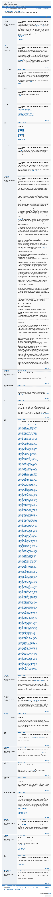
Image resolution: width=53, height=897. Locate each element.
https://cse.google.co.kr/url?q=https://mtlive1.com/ (27, 511)
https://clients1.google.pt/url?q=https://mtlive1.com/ (27, 481)
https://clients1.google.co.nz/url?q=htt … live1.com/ (27, 521)
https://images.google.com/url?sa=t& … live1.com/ (27, 470)
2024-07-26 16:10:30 (22, 370)
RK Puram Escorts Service (31, 770)
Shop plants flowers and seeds (33, 700)
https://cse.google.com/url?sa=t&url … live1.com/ (27, 542)
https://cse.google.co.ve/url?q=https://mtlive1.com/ (27, 534)
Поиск (15, 6)
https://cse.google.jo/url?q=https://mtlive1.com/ (26, 633)
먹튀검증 (20, 95)
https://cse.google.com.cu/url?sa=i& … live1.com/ (27, 637)
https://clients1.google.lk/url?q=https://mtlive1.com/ (27, 596)
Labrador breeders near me (39, 680)
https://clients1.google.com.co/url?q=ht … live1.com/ (27, 494)
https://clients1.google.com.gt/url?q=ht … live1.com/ (27, 655)
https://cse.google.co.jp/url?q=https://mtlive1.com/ (27, 429)
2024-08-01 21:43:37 (22, 732)
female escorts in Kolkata (39, 25)
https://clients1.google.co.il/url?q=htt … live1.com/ (27, 527)
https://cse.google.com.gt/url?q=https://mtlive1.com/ (27, 657)
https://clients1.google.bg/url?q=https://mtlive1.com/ (27, 537)
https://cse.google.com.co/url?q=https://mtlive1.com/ (27, 495)
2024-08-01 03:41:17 (22, 419)
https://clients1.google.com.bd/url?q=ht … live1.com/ (27, 613)
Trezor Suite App (21, 139)
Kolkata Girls (20, 39)
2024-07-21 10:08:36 (22, 18)
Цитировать (47, 42)
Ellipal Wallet (20, 150)
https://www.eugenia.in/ (22, 808)
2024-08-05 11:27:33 (22, 762)
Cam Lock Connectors (45, 413)
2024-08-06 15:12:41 (22, 835)
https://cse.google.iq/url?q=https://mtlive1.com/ (26, 667)
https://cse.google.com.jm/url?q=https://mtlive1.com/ (27, 648)
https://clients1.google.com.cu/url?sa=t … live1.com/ (27, 638)
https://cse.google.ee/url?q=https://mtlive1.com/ (27, 577)
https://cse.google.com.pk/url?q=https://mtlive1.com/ (27, 572)
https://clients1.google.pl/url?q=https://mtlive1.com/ (27, 448)
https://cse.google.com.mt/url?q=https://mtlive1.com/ (27, 612)
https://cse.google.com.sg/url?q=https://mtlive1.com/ (27, 509)
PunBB (49, 893)
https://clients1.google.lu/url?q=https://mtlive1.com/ (27, 591)
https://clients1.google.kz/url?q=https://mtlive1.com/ (27, 617)
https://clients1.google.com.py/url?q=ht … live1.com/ (27, 660)
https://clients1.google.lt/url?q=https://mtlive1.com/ (27, 555)
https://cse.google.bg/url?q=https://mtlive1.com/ (27, 539)
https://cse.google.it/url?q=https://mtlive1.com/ (26, 440)
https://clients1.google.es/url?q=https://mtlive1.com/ (27, 427)
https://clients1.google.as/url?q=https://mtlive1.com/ (27, 631)
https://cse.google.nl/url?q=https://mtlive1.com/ (26, 442)
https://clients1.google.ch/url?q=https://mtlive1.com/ (27, 480)
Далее (37, 15)
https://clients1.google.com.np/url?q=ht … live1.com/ (27, 644)
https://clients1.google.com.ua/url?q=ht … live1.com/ (27, 463)
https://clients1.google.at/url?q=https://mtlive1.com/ (27, 499)
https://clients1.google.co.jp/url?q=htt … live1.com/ (27, 430)
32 (17, 15)
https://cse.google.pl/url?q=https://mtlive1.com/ (26, 449)
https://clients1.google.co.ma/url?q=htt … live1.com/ (27, 619)
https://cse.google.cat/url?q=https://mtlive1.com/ (27, 668)
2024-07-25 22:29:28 (22, 176)
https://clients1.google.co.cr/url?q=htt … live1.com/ (27, 588)
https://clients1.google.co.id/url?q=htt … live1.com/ (27, 454)
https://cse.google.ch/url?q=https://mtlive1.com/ (26, 479)
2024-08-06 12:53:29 (22, 777)
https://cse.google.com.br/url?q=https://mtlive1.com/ (27, 432)
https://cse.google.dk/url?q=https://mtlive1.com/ (26, 504)
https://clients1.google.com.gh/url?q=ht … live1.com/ (27, 664)
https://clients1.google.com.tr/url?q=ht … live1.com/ (27, 496)
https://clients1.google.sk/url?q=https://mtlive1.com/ (27, 536)
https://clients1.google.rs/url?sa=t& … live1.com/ (27, 565)
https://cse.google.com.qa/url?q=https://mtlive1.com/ (27, 652)
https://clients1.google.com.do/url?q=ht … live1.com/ (27, 581)
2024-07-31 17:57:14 (22, 400)
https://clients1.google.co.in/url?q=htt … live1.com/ (27, 450)
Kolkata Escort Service (22, 36)
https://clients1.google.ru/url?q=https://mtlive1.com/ (27, 447)
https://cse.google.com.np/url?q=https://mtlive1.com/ (27, 643)
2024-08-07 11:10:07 (22, 870)
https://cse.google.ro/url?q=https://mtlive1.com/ (26, 484)
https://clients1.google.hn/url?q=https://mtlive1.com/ (27, 627)
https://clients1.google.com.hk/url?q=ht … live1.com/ (27, 547)
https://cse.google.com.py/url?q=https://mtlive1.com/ (27, 662)
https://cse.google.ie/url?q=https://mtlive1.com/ (26, 519)
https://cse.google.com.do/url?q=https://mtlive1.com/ (27, 580)
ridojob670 (6, 45)
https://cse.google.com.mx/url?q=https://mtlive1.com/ (28, 460)
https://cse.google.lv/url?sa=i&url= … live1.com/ (27, 561)
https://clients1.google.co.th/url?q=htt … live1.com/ (27, 473)
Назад (9, 15)
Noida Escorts (20, 845)
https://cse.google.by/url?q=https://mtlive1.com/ (26, 571)
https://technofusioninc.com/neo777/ (24, 110)
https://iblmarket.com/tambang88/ (24, 109)
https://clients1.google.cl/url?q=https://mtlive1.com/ (27, 491)
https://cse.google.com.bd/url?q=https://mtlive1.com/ (27, 614)
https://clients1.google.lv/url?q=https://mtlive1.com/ (27, 560)
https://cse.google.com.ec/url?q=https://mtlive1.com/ (27, 576)
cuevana (26, 77)
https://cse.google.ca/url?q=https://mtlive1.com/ (26, 443)
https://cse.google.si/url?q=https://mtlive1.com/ (26, 568)
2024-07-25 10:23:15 (22, 122)
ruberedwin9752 (7, 870)
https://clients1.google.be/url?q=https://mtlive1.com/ (27, 475)
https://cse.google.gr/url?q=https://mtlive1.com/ (26, 486)
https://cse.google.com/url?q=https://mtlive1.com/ (27, 545)
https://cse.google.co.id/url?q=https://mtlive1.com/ (27, 453)
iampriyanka (6, 747)
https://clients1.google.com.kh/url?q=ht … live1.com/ (27, 622)
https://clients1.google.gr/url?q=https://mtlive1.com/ (27, 488)
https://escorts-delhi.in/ (22, 813)
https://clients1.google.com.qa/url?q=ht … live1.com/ (27, 650)
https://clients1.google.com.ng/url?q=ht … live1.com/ (27, 592)
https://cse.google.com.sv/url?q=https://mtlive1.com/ (27, 653)
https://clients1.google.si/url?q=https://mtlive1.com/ (27, 567)
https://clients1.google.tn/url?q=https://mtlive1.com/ (27, 602)
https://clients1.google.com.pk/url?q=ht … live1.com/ (27, 573)
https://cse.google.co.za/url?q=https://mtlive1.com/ (27, 526)
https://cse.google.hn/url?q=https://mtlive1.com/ (27, 626)
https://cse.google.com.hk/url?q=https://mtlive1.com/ (27, 549)
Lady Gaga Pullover (24, 824)
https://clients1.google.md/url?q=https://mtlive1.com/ (27, 647)
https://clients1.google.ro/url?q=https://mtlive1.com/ (27, 485)
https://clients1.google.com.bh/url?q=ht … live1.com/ (27, 658)
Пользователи (10, 6)
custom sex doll (36, 877)
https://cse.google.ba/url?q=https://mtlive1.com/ (27, 608)
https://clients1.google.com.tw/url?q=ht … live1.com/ (27, 455)
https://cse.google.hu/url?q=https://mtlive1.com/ (27, 489)
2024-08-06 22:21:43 (22, 855)
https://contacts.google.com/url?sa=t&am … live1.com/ (28, 546)
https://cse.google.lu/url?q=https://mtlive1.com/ (26, 590)
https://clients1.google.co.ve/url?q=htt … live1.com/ (27, 532)
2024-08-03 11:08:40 (22, 747)
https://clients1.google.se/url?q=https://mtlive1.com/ (27, 478)
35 (25, 15)
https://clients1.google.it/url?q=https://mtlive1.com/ (27, 439)
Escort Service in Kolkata (22, 35)
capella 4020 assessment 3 (43, 279)
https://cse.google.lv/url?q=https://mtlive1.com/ (26, 562)
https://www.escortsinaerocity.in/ (24, 809)
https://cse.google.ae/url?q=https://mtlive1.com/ (27, 552)
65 (33, 15)
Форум (5, 6)
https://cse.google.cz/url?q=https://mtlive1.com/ (26, 458)
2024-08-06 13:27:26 (22, 819)
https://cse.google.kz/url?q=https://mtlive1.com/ (26, 616)
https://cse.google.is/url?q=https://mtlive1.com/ (26, 623)
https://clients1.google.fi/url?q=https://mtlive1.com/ (27, 501)
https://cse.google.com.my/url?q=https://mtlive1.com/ (28, 524)
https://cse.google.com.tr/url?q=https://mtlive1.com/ (27, 498)
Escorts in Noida (21, 847)
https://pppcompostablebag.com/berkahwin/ (26, 113)
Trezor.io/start (21, 128)
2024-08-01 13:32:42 (22, 695)
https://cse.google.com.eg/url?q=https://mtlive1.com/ (27, 540)
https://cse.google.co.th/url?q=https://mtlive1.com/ (27, 471)
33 (20, 15)
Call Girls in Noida (21, 844)
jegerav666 (6, 176)
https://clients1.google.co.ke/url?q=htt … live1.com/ (27, 628)
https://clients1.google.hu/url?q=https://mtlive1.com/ (27, 490)
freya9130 (6, 819)
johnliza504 (6, 370)
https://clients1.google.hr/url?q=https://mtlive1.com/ (27, 558)
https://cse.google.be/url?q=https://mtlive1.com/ (27, 474)
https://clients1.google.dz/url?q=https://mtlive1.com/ (27, 599)
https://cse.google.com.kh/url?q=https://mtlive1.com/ (27, 621)
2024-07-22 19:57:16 (22, 88)
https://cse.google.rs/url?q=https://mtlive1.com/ (26, 566)
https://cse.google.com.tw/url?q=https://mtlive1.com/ (27, 457)
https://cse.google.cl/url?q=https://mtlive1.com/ (26, 493)
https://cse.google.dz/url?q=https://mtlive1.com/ (26, 601)
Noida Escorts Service (22, 848)
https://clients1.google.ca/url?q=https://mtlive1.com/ (27, 444)
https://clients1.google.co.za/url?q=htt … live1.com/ (27, 525)
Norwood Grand (35, 170)
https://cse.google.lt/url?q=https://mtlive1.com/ (26, 556)
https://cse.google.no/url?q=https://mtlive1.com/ (27, 514)
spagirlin (6, 18)
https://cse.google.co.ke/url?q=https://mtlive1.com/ (27, 629)
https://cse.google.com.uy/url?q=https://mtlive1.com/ (27, 582)
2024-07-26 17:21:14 (22, 385)
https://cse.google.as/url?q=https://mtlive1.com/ (26, 632)
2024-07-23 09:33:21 (22, 104)
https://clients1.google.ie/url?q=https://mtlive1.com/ (27, 520)
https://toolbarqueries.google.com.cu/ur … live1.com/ (28, 636)
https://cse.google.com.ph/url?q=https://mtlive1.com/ (27, 531)
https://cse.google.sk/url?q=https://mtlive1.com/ (26, 535)
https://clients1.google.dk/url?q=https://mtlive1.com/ (27, 505)
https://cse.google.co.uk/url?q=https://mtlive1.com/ (27, 434)
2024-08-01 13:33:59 (22, 713)
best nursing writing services (23, 185)
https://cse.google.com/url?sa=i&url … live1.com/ (27, 544)
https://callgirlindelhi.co (22, 812)
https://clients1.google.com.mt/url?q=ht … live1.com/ (27, 611)
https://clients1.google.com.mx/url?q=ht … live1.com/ (28, 462)
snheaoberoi (6, 835)
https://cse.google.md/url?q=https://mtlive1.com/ (27, 645)
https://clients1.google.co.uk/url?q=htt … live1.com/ (27, 435)
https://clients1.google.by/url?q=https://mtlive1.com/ (27, 570)
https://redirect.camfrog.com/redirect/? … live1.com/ (27, 639)
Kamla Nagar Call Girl (41, 752)
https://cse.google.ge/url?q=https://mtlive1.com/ (27, 606)
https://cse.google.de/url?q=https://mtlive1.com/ (27, 424)
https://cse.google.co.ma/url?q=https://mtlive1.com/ (27, 618)
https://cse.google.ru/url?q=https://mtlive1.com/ (26, 445)
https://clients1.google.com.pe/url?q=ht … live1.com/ (27, 516)
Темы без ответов (46, 8)
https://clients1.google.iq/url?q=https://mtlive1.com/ (27, 665)
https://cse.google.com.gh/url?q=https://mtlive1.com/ (27, 663)
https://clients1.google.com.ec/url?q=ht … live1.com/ (27, 575)
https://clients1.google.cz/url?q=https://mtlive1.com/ (27, 459)
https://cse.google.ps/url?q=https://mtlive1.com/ (26, 598)
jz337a (23, 377)
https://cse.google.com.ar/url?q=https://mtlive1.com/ (27, 465)
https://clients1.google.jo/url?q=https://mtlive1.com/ (27, 634)
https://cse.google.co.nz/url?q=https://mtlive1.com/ (27, 522)
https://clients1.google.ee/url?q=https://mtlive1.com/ (27, 578)
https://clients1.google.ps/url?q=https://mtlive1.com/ (27, 597)
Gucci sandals (35, 719)
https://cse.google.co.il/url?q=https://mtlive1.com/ (27, 529)
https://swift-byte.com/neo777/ (23, 114)
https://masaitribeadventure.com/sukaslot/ (25, 115)
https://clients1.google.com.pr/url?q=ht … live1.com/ (27, 586)
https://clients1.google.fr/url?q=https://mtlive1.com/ (27, 438)
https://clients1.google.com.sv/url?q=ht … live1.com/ (27, 654)
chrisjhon (6, 675)
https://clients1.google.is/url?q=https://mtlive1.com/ (27, 624)
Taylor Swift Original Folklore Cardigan (38, 737)
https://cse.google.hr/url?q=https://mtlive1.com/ (26, 557)
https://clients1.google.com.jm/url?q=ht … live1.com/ (27, 649)
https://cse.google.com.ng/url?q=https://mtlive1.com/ (27, 593)
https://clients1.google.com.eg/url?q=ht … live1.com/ (27, 541)
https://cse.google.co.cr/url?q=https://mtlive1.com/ (27, 587)
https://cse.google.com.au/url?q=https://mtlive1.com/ (27, 469)
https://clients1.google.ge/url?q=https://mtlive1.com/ (27, 607)
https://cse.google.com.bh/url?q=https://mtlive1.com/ (27, 659)
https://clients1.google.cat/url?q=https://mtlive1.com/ (27, 669)
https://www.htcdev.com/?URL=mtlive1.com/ (26, 642)
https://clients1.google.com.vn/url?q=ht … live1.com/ (27, 506)
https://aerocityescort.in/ (22, 811)
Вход (24, 6)
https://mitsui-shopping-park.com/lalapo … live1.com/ (28, 604)
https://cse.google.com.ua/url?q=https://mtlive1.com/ (27, 464)
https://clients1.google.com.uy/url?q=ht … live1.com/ (27, 583)
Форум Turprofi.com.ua (10, 3)
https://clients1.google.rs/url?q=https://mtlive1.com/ (27, 563)
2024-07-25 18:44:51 (22, 160)
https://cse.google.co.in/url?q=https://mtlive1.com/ (27, 452)
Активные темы (39, 8)
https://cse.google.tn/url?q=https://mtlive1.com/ (26, 603)
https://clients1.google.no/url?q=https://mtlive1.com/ (27, 515)
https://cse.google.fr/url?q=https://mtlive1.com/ (26, 437)
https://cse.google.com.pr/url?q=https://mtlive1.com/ (27, 585)
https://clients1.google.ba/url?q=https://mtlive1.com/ (27, 609)
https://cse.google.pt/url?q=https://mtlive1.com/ (26, 483)
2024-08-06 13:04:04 (22, 792)
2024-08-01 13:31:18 (22, 675)
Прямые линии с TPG (18, 11)
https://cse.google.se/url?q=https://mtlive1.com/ (26, 476)
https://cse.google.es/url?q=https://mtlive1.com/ (26, 428)
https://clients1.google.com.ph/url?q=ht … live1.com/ (27, 530)
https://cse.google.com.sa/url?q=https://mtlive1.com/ (27, 551)
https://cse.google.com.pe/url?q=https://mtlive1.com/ (27, 517)
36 (28, 15)
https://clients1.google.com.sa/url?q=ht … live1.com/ (27, 550)
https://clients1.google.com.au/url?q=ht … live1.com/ (27, 468)
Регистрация (19, 6)
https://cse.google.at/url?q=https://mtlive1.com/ (26, 500)
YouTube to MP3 (21, 83)
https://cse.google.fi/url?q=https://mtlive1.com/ (26, 503)
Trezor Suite (20, 135)
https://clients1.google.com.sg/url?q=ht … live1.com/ (27, 510)
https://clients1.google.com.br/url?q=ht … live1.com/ (27, 433)
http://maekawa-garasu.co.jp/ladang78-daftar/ (26, 116)
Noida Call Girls (21, 849)
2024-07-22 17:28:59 (22, 69)
